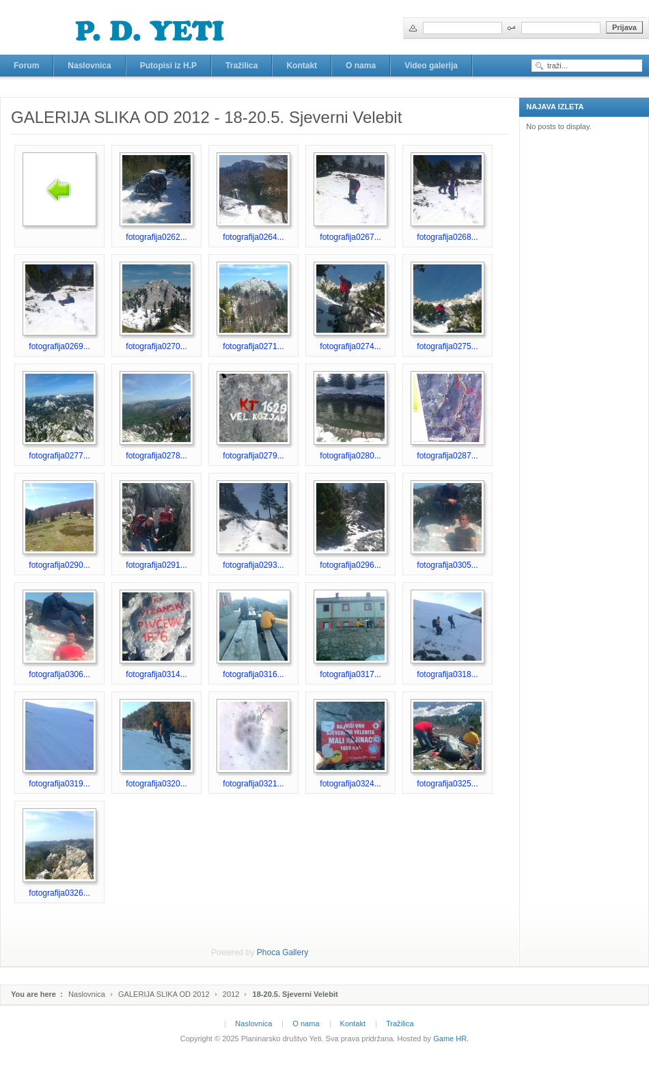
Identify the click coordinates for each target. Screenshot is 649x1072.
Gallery (295, 952)
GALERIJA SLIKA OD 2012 (164, 994)
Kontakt (352, 1023)
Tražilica (400, 1023)
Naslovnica (86, 994)
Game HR (450, 1038)
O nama (305, 1023)
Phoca (268, 952)
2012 (231, 994)
